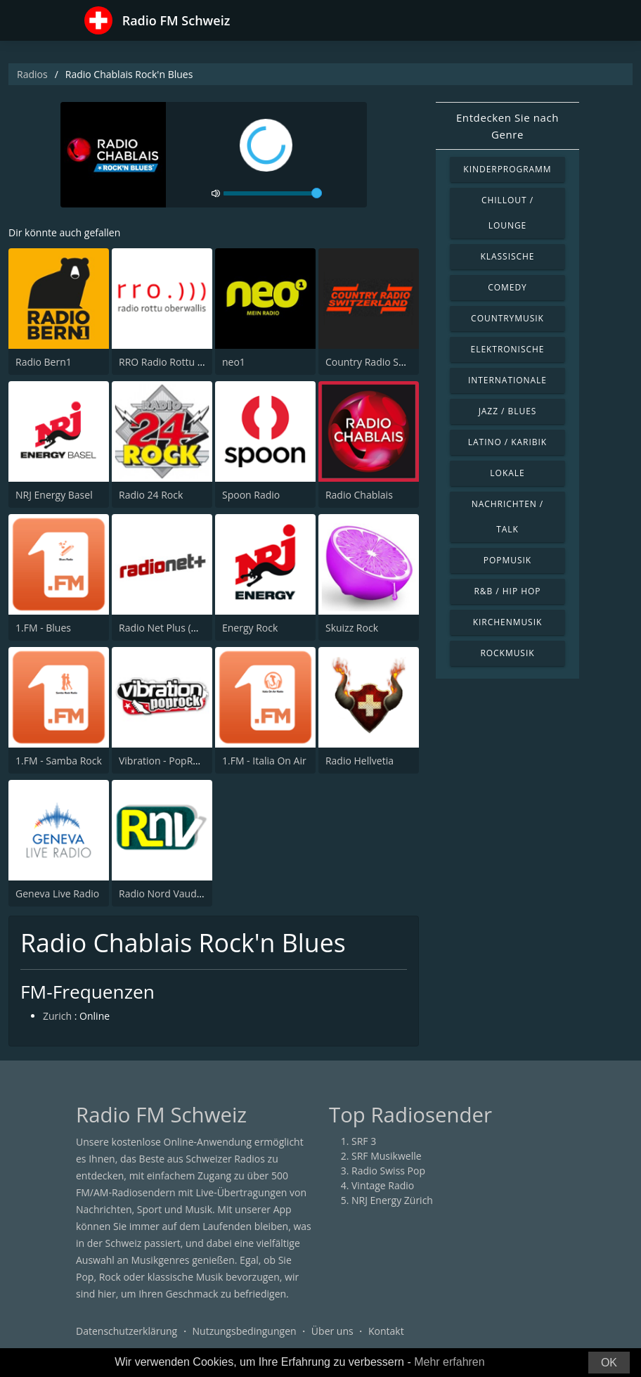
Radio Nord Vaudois (164, 893)
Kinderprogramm (507, 169)
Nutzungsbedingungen (245, 1331)
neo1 (233, 362)
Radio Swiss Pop (388, 1170)
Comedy (507, 287)
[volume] (273, 193)
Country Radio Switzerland (385, 362)
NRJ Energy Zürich (392, 1200)
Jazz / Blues (508, 411)
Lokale (507, 473)
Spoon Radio (251, 494)
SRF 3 (363, 1141)
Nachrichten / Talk (508, 516)
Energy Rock (250, 627)
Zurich (57, 1016)
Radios (32, 74)
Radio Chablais (359, 494)
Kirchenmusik (508, 622)
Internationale (507, 380)
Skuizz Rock (351, 627)
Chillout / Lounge (507, 212)
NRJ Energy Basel (54, 494)
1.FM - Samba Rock (58, 760)
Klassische (508, 256)
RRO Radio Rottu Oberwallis (182, 362)
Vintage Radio (382, 1185)
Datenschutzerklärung (126, 1331)
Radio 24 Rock (151, 494)
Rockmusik (507, 653)
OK (609, 1363)
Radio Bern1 (43, 362)
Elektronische (508, 349)
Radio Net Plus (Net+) (167, 627)
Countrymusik (507, 318)
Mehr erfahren (449, 1362)
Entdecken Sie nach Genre (507, 125)
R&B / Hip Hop (507, 591)
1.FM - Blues (43, 627)
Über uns (332, 1331)
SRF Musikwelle (386, 1156)
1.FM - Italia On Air (264, 760)
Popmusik (507, 560)
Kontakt (386, 1331)
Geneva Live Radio (57, 893)
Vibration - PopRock (164, 760)
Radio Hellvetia (359, 760)
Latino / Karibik (507, 442)
